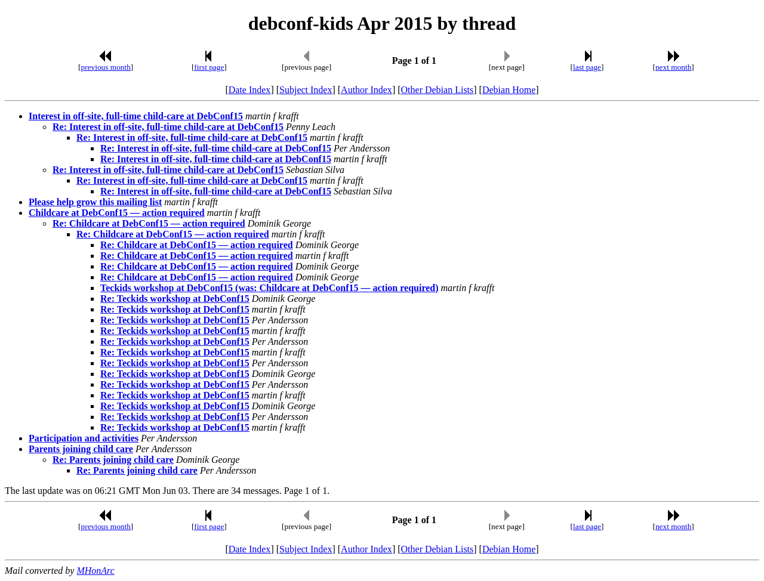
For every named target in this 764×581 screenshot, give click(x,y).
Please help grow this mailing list (95, 202)
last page (587, 67)
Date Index (250, 90)
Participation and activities (83, 438)
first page (209, 67)
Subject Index (305, 90)
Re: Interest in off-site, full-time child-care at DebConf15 (168, 127)
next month (673, 67)
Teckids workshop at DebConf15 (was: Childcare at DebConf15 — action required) (269, 288)
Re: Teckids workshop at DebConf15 (174, 298)
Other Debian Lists (437, 90)
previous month (106, 67)
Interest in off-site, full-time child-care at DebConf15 (136, 116)
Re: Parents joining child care (113, 460)
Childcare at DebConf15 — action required (117, 213)
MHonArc (95, 570)
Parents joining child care (81, 449)
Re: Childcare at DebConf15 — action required (149, 223)
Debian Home (508, 90)
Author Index (366, 90)
